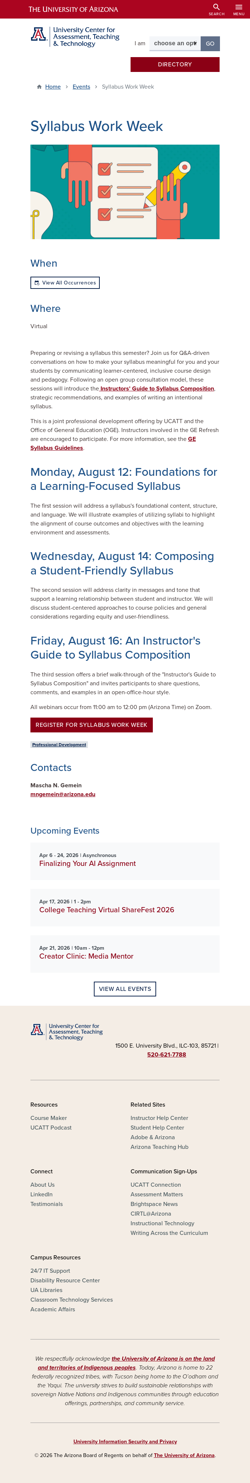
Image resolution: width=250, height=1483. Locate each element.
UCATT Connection (156, 1185)
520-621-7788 (166, 1054)
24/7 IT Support (50, 1271)
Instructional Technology (162, 1223)
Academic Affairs (52, 1309)
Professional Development (59, 744)
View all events (125, 989)
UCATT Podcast (51, 1127)
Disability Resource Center (65, 1280)
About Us (42, 1185)
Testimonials (46, 1204)
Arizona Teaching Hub (159, 1147)
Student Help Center (157, 1127)
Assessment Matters (157, 1194)
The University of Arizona (184, 1455)
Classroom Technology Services (71, 1300)
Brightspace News (154, 1204)
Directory (175, 64)
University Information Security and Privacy (125, 1441)
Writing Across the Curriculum (169, 1233)
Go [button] (213, 43)
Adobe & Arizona (153, 1137)
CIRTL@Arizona (151, 1213)
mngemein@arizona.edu (62, 794)
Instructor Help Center (159, 1118)
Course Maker (48, 1118)
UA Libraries (46, 1290)
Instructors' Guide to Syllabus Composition (156, 388)
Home (53, 86)
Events (81, 86)
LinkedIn (41, 1194)
